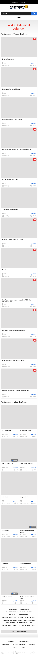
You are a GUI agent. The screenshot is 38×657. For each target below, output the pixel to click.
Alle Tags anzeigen (19, 631)
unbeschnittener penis (9, 617)
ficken (29, 612)
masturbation (13, 609)
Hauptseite (11, 641)
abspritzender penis (9, 625)
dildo (34, 625)
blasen (20, 617)
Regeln (15, 647)
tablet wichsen (30, 617)
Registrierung (14, 2)
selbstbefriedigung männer (15, 612)
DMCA (23, 647)
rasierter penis (23, 614)
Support (32, 644)
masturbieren (24, 609)
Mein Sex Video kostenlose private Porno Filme (16, 653)
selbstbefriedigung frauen (12, 620)
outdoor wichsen (24, 625)
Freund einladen (19, 644)
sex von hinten (29, 620)
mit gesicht (13, 614)
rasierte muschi (22, 623)
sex (31, 623)
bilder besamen (10, 623)
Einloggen (24, 2)
